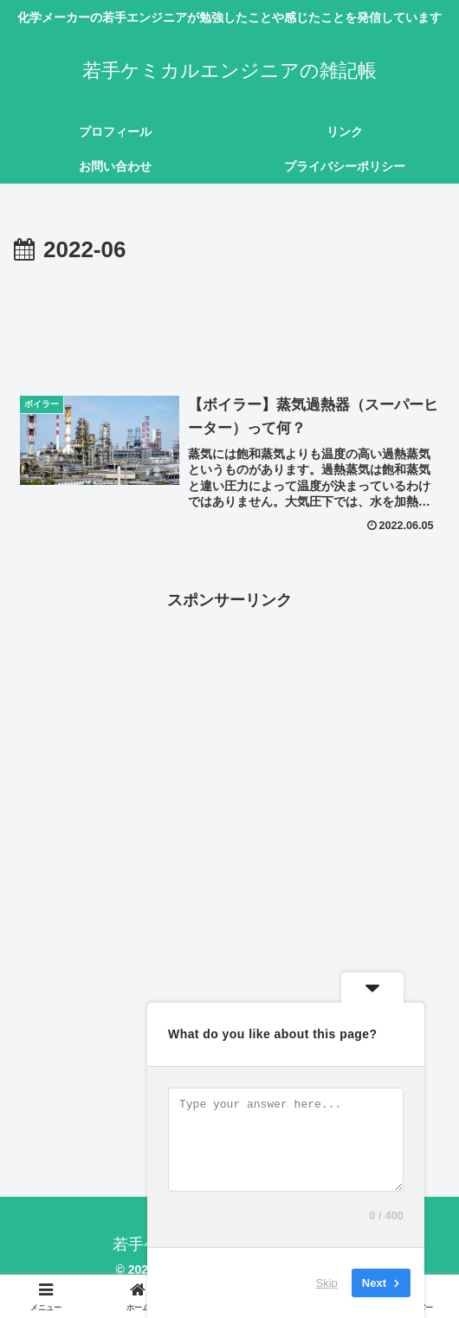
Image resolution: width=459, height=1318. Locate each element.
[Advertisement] (229, 321)
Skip (327, 1282)
